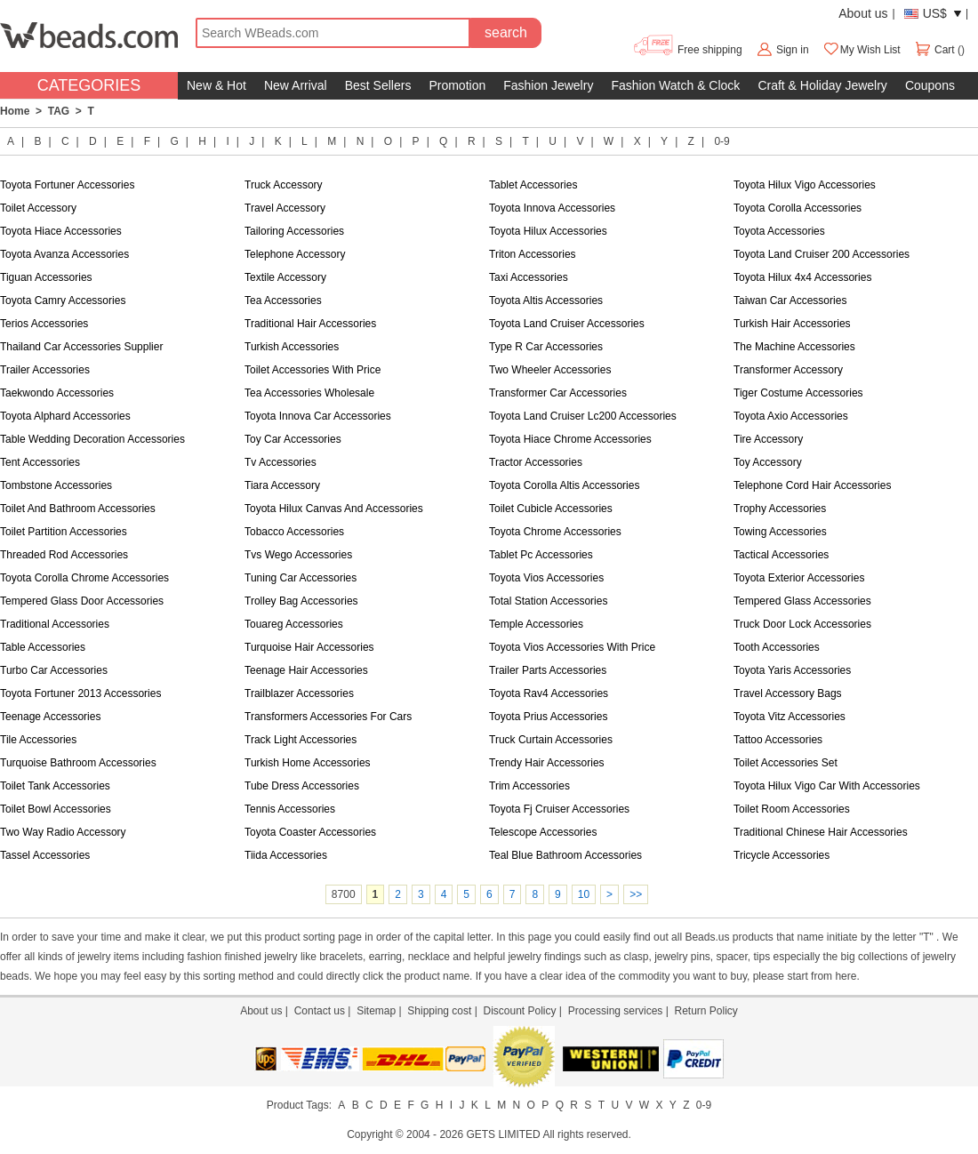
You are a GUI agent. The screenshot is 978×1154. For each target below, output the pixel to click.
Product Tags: (299, 1105)
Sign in (792, 50)
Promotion (457, 85)
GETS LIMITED (503, 1134)
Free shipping (687, 50)
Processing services (615, 1011)
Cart (936, 50)
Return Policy (705, 1011)
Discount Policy (519, 1011)
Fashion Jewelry (548, 85)
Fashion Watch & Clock (675, 85)
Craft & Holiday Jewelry (822, 85)
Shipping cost (439, 1011)
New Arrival (295, 85)
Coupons (930, 85)
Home (14, 111)
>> (635, 894)
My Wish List (861, 50)
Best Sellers (378, 85)
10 (583, 894)
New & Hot (216, 85)
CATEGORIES (89, 85)
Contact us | (325, 1011)
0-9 (721, 141)
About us (862, 13)
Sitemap (376, 1011)
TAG (58, 111)
